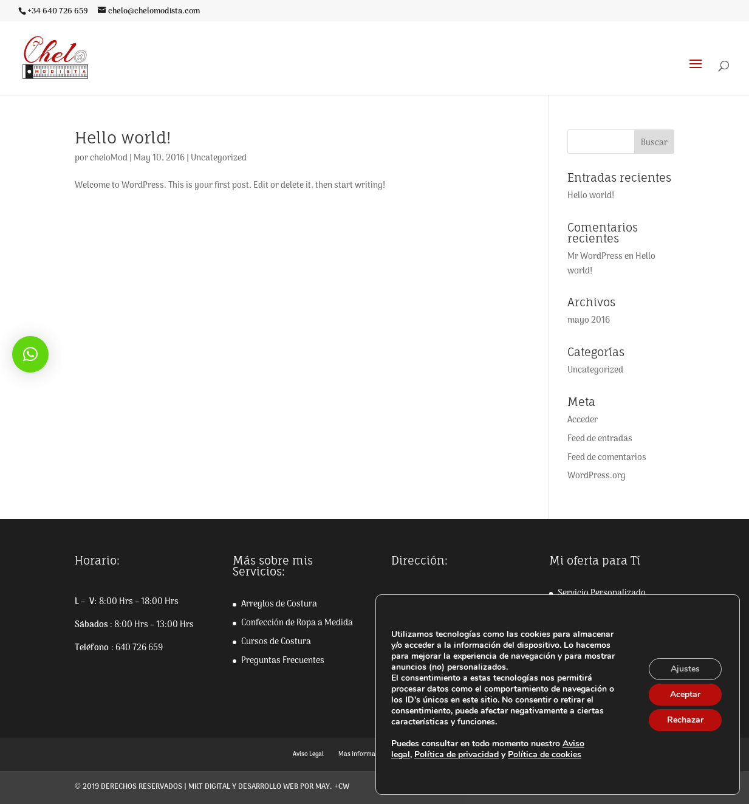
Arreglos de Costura (279, 604)
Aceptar (685, 694)
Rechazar (685, 720)
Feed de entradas (599, 439)
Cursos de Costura (276, 642)
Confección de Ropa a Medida (297, 623)
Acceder (582, 420)
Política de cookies (544, 754)
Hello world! (123, 137)
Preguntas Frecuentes (282, 661)
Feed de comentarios (606, 458)
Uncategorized (219, 158)
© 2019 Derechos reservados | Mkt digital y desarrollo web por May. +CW (212, 787)
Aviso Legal (308, 754)
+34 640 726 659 (57, 11)
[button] (30, 354)
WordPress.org (596, 476)
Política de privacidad (456, 754)
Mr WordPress (595, 257)
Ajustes (685, 669)
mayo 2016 (588, 321)
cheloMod (109, 158)
